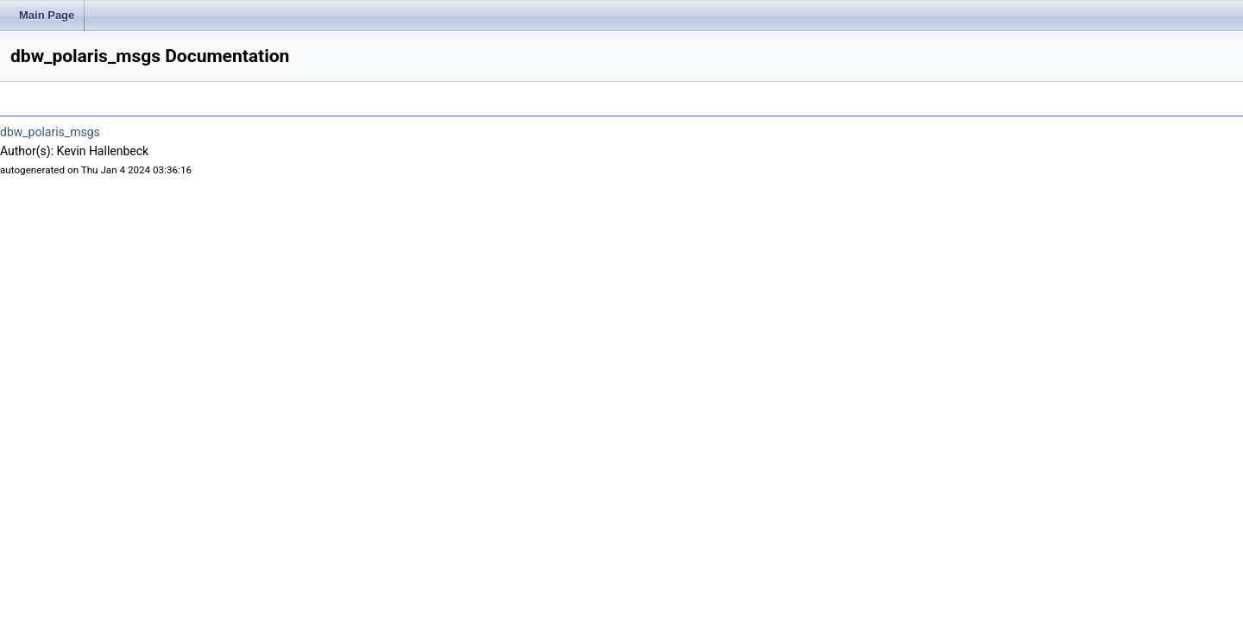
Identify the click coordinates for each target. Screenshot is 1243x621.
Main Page (46, 15)
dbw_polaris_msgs (50, 132)
